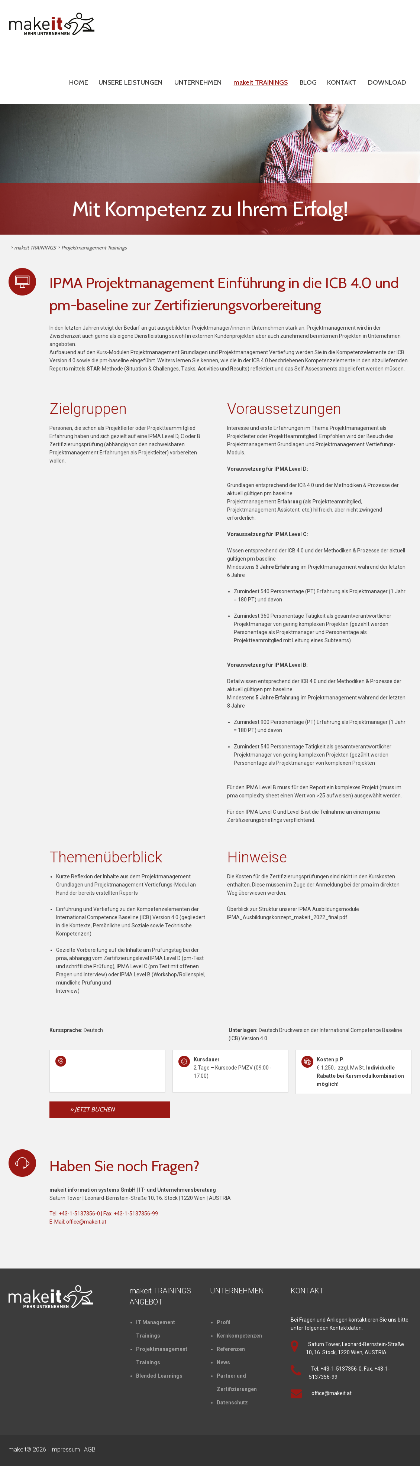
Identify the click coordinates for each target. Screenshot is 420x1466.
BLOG (308, 82)
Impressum (65, 1449)
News (223, 1362)
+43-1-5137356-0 (79, 1214)
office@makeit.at (86, 1222)
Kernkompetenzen (239, 1336)
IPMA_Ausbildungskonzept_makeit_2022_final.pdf (287, 917)
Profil (223, 1322)
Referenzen (231, 1349)
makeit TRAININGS (260, 82)
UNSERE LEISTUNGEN (130, 82)
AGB (90, 1449)
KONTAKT (341, 82)
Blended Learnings (159, 1376)
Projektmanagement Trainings (94, 247)
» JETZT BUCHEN (92, 1109)
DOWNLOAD (387, 82)
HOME (78, 82)
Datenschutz (232, 1402)
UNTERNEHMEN (198, 82)
